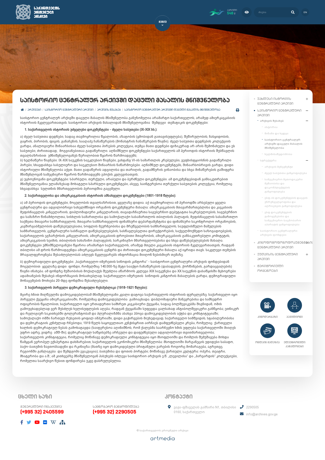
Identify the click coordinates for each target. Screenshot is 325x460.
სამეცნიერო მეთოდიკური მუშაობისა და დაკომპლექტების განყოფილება (284, 185)
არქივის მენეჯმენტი (279, 166)
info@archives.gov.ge (262, 424)
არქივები (34, 119)
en (305, 12)
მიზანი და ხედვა (276, 133)
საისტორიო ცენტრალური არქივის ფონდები (278, 232)
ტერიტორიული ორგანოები (270, 268)
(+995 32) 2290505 (114, 422)
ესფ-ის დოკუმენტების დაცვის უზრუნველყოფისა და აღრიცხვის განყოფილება (286, 201)
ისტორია (271, 126)
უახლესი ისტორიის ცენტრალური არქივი (275, 100)
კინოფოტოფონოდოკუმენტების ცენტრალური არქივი (280, 244)
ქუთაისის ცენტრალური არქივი (277, 256)
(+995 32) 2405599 (42, 422)
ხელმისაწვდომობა (278, 154)
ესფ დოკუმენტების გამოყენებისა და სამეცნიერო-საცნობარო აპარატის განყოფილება (283, 218)
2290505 (252, 417)
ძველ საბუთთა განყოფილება (286, 172)
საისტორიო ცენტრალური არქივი (69, 119)
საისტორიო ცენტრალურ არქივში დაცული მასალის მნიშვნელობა (173, 119)
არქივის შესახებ (109, 119)
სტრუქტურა (268, 160)
